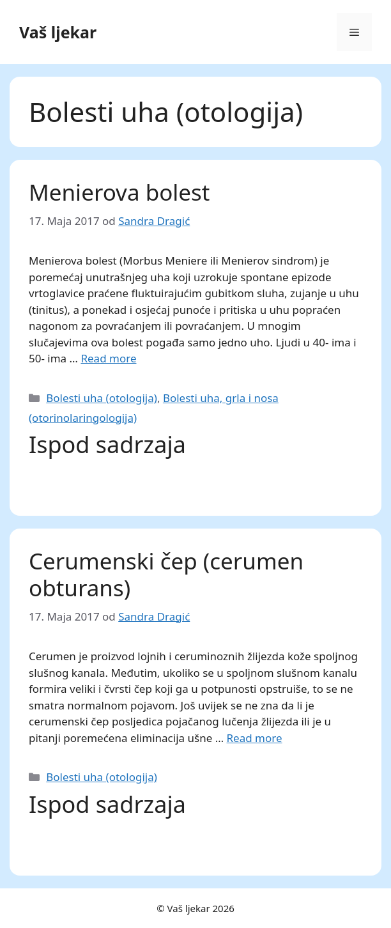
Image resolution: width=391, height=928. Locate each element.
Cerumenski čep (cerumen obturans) (166, 574)
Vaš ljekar (57, 32)
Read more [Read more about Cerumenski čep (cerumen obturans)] (254, 738)
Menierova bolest (119, 192)
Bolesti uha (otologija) (101, 398)
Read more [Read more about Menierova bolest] (108, 358)
